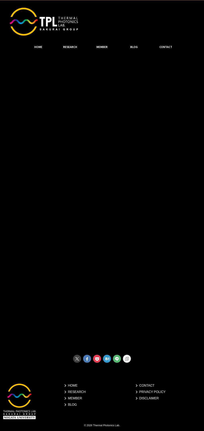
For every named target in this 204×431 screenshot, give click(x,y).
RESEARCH (70, 47)
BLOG (134, 47)
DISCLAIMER (149, 398)
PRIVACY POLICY (152, 392)
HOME (38, 47)
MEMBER (102, 47)
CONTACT (165, 47)
